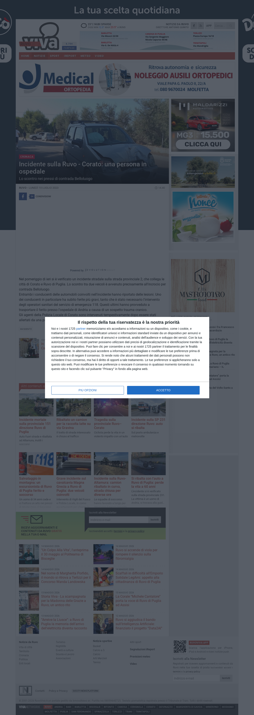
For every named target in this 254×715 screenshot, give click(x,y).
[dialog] (127, 357)
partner (81, 328)
